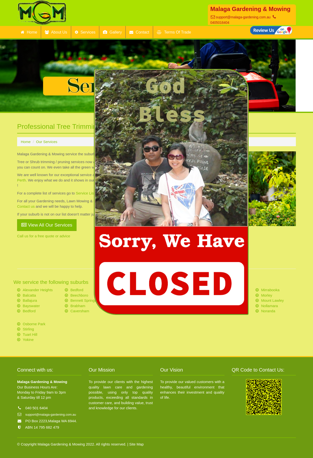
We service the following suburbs (51, 282)
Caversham (79, 311)
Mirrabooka (270, 290)
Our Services (46, 142)
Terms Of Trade (174, 32)
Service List (85, 193)
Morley (266, 295)
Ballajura (30, 300)
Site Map (136, 444)
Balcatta (29, 295)
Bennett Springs (83, 300)
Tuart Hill (30, 334)
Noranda (268, 311)
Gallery (112, 32)
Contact (139, 32)
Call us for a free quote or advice (43, 236)
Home (29, 32)
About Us (56, 32)
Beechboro (79, 295)
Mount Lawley (272, 300)
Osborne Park (34, 324)
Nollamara (269, 306)
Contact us (26, 206)
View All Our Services (46, 225)
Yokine (28, 339)
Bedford (29, 311)
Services (85, 32)
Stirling (28, 329)
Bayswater (31, 306)
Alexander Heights (38, 290)
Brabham (77, 306)
